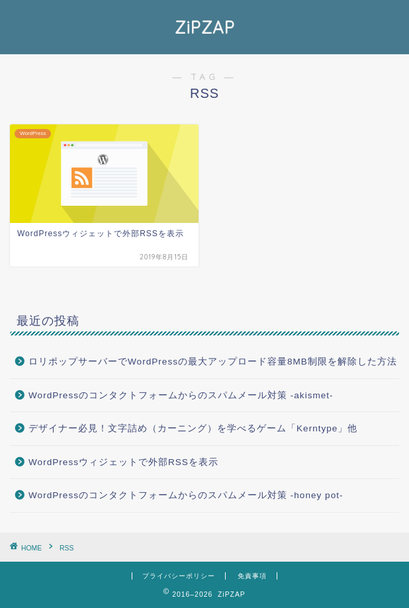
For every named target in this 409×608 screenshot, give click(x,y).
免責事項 (252, 576)
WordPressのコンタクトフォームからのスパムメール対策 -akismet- (181, 395)
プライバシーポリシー (178, 576)
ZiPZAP (205, 27)
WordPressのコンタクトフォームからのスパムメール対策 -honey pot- (185, 495)
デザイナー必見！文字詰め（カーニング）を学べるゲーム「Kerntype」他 (192, 428)
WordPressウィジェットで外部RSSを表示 (123, 462)
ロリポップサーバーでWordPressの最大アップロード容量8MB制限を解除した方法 (212, 362)
